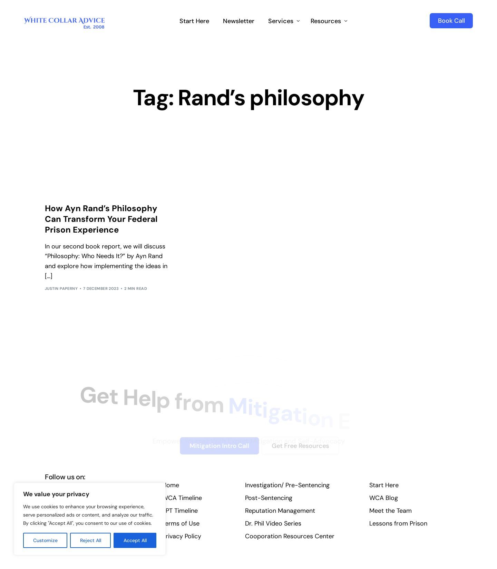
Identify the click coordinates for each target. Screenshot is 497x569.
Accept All (135, 540)
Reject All (90, 540)
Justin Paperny (61, 288)
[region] (90, 519)
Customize (45, 540)
